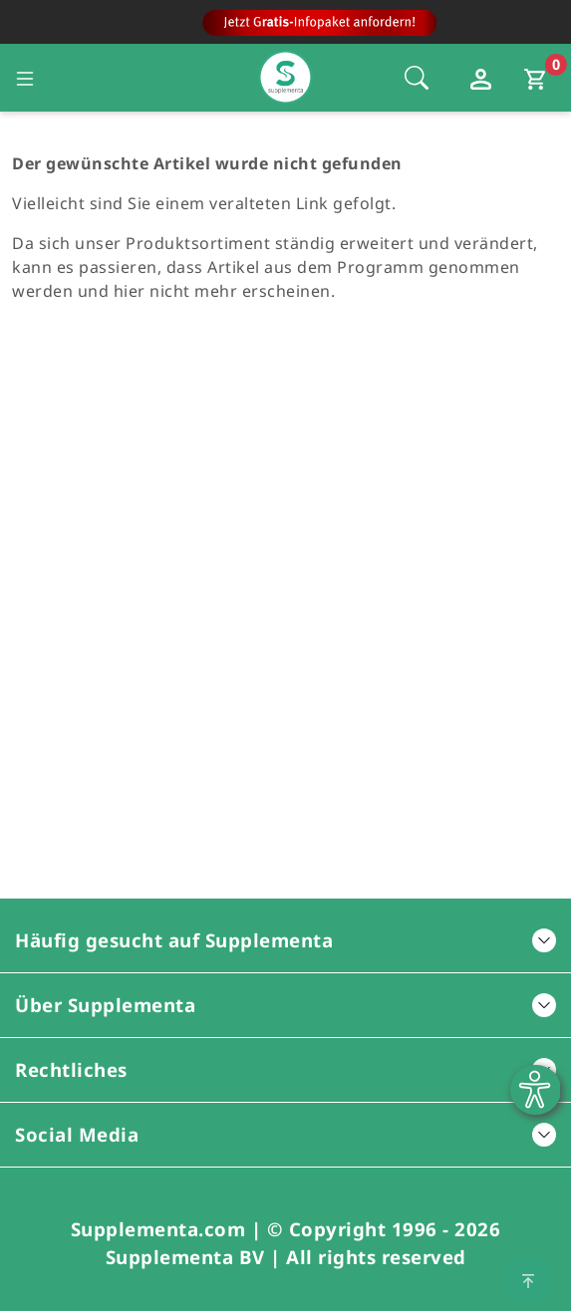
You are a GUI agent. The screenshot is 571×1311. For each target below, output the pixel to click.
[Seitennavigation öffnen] (25, 78)
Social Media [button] (285, 1134)
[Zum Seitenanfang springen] (528, 1279)
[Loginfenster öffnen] (483, 78)
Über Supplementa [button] (285, 1004)
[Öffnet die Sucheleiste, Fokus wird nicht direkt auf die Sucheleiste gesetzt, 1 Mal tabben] (416, 78)
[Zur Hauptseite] (285, 27)
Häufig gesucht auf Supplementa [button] (285, 939)
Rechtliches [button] (285, 1069)
